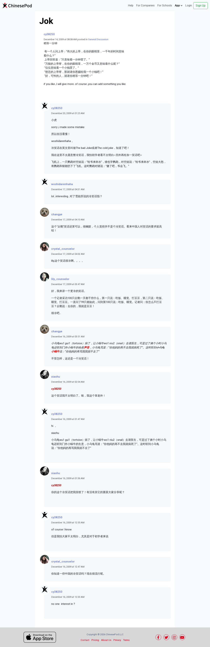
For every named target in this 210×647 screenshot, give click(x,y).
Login (188, 5)
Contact (85, 640)
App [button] (178, 5)
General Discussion (98, 39)
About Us (106, 640)
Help (130, 5)
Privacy (117, 640)
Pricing (95, 640)
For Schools (164, 5)
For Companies (145, 5)
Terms (126, 640)
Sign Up (200, 5)
